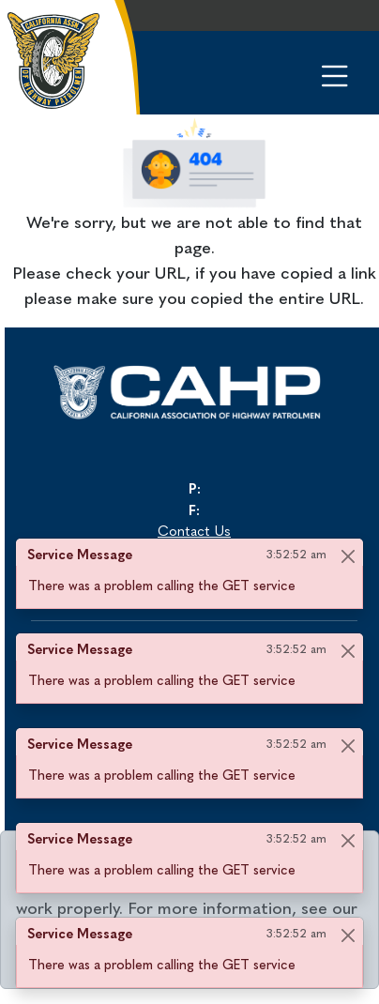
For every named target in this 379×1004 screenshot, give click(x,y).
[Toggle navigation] (319, 70)
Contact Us (194, 532)
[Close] (347, 556)
